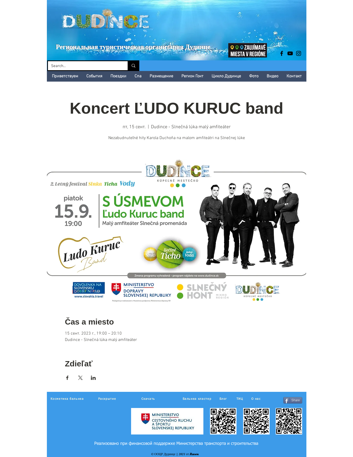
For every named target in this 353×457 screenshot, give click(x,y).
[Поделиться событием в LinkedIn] (93, 378)
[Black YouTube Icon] (290, 53)
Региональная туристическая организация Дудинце (133, 47)
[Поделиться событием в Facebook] (67, 378)
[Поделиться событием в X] (80, 378)
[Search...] (84, 66)
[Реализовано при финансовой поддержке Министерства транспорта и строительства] (176, 444)
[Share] (292, 400)
